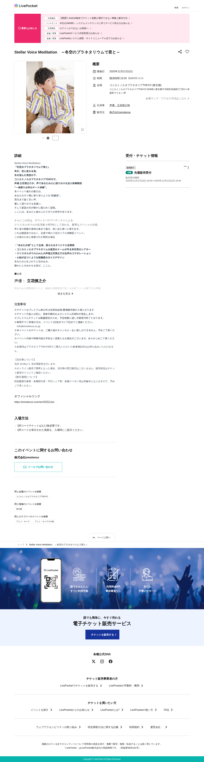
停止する (55, 138)
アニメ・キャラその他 (44, 521)
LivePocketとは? (109, 710)
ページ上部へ (104, 537)
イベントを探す (39, 710)
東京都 (19, 509)
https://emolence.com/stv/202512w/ (36, 402)
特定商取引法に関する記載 (103, 727)
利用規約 (134, 727)
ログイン (185, 8)
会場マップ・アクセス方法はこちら (166, 98)
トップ (21, 544)
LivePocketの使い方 (141, 710)
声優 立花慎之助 (119, 105)
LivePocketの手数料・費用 (124, 685)
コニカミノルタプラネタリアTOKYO (32, 496)
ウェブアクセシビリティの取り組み (56, 727)
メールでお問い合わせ (38, 467)
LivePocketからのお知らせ (74, 710)
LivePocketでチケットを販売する (79, 685)
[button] (43, 138)
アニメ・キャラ (23, 521)
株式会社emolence (120, 112)
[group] (50, 97)
